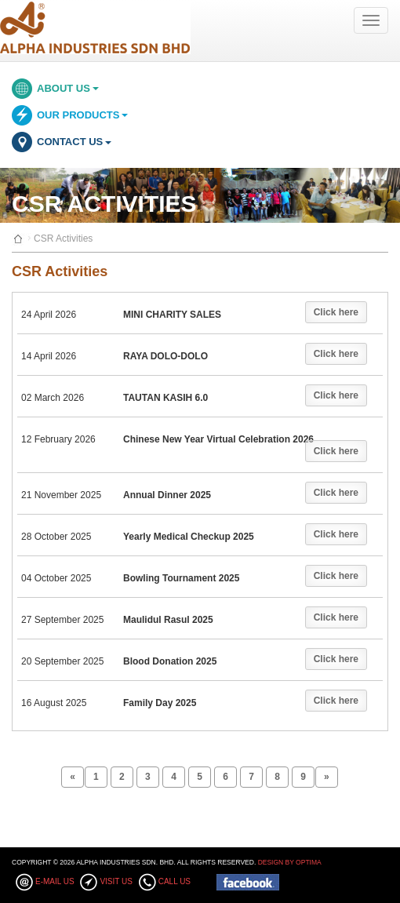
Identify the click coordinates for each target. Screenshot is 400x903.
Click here (336, 312)
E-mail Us (55, 881)
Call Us (174, 881)
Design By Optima (290, 862)
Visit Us (116, 881)
